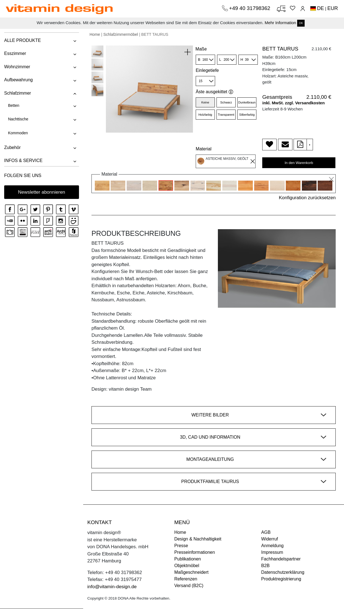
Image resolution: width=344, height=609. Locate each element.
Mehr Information (280, 22)
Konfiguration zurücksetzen (307, 197)
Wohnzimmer (17, 66)
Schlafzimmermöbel (120, 34)
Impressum (272, 552)
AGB (266, 532)
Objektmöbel (186, 565)
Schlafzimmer (17, 93)
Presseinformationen (194, 552)
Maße (201, 49)
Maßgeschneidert (191, 572)
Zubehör (12, 147)
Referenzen (185, 579)
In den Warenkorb (299, 163)
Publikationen (187, 559)
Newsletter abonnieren (41, 192)
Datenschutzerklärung (282, 572)
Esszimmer (15, 53)
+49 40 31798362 (250, 8)
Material (204, 148)
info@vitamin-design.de (112, 586)
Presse (181, 545)
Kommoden (18, 133)
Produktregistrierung (281, 579)
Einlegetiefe (207, 70)
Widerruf (269, 539)
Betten (13, 105)
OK (301, 23)
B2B (265, 565)
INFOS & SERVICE (23, 160)
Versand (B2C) (188, 585)
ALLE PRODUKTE (22, 40)
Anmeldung (272, 545)
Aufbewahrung (18, 79)
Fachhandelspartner (280, 559)
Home (95, 34)
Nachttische (18, 119)
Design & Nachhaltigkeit (197, 539)
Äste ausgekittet (214, 91)
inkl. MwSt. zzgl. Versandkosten (293, 102)
